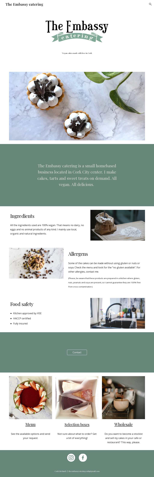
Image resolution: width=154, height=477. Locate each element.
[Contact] (77, 352)
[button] (150, 4)
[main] (77, 53)
